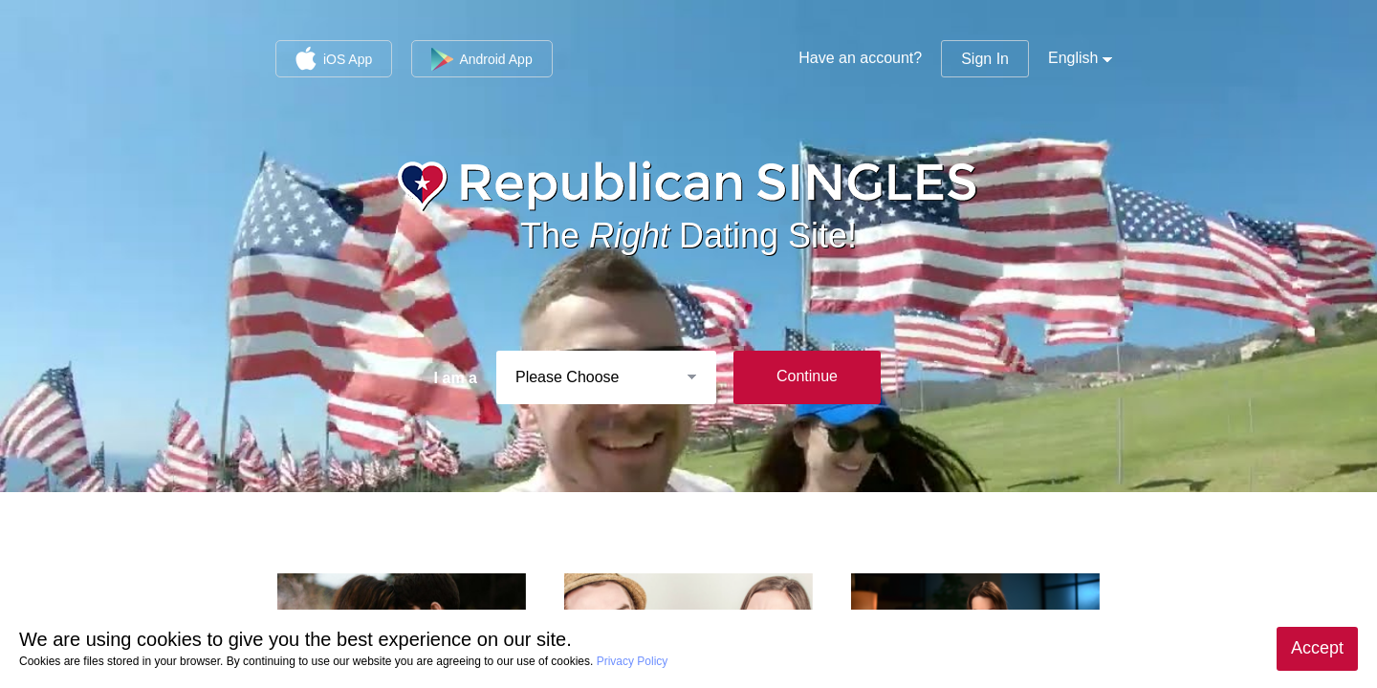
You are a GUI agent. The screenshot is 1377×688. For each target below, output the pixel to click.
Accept (1317, 647)
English (1073, 58)
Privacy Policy (632, 661)
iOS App (333, 58)
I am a (455, 378)
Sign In (985, 59)
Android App (481, 59)
